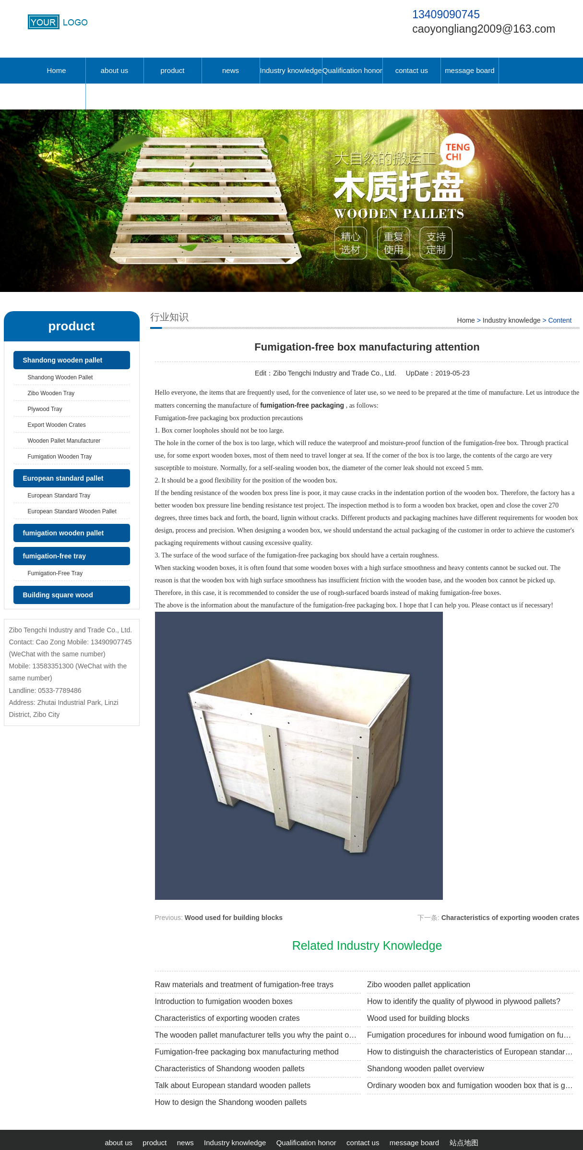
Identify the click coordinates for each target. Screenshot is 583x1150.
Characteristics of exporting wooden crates (510, 917)
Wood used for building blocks (234, 917)
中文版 (56, 96)
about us (115, 70)
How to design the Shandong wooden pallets (231, 1102)
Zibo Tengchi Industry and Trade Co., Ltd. (334, 373)
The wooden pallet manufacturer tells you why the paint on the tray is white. (258, 1035)
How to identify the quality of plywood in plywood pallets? (463, 1001)
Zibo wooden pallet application (418, 985)
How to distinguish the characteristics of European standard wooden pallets (470, 1052)
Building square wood (58, 595)
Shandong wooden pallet (63, 360)
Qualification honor (352, 70)
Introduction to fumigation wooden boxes (224, 1001)
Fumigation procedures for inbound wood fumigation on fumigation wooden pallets (470, 1035)
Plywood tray (45, 409)
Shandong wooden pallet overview (425, 1069)
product (172, 70)
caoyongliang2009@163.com (483, 29)
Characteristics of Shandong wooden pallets (230, 1069)
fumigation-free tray (54, 556)
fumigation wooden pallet (63, 533)
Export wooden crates (57, 425)
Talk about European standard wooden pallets (233, 1085)
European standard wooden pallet (72, 511)
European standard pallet (63, 478)
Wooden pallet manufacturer (64, 440)
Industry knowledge (291, 70)
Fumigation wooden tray (60, 456)
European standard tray (59, 495)
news (230, 70)
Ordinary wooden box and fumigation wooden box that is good (470, 1085)
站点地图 (464, 1142)
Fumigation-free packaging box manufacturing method (247, 1052)
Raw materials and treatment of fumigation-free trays (244, 985)
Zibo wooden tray (51, 393)
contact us (411, 70)
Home (56, 70)
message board (469, 70)
